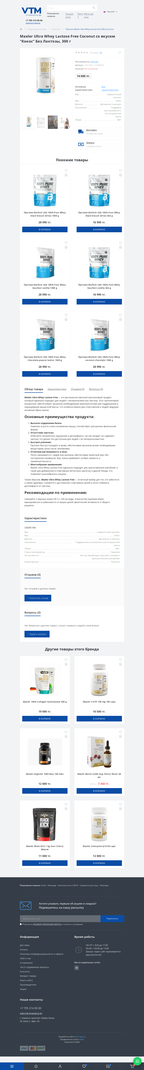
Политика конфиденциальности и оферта (41, 954)
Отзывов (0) (77, 389)
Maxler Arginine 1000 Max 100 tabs (45, 773)
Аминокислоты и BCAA (68, 885)
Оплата (90, 142)
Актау (43, 885)
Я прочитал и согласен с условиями (52, 924)
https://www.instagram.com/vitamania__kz (77, 968)
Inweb (81, 1039)
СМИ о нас (25, 958)
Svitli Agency (80, 1036)
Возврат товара (28, 975)
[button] (60, 1066)
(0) (101, 52)
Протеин (56, 29)
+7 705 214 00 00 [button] (30, 1008)
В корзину (45, 229)
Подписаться (112, 918)
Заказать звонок (33, 23)
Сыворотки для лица (89, 885)
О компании (26, 962)
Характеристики (57, 389)
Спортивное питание (37, 29)
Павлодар (52, 885)
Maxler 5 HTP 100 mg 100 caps (99, 701)
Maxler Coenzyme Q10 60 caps (99, 846)
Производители (28, 984)
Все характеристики (110, 88)
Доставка (91, 130)
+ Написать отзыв (38, 598)
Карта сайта (26, 980)
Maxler (94, 61)
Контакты (25, 971)
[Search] (94, 8)
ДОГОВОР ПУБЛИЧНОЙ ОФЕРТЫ (47, 924)
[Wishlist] (119, 52)
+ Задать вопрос (37, 634)
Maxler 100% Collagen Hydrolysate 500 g (45, 701)
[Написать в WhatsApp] (137, 1061)
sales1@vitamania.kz (31, 1013)
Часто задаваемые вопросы (34, 967)
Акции (23, 989)
